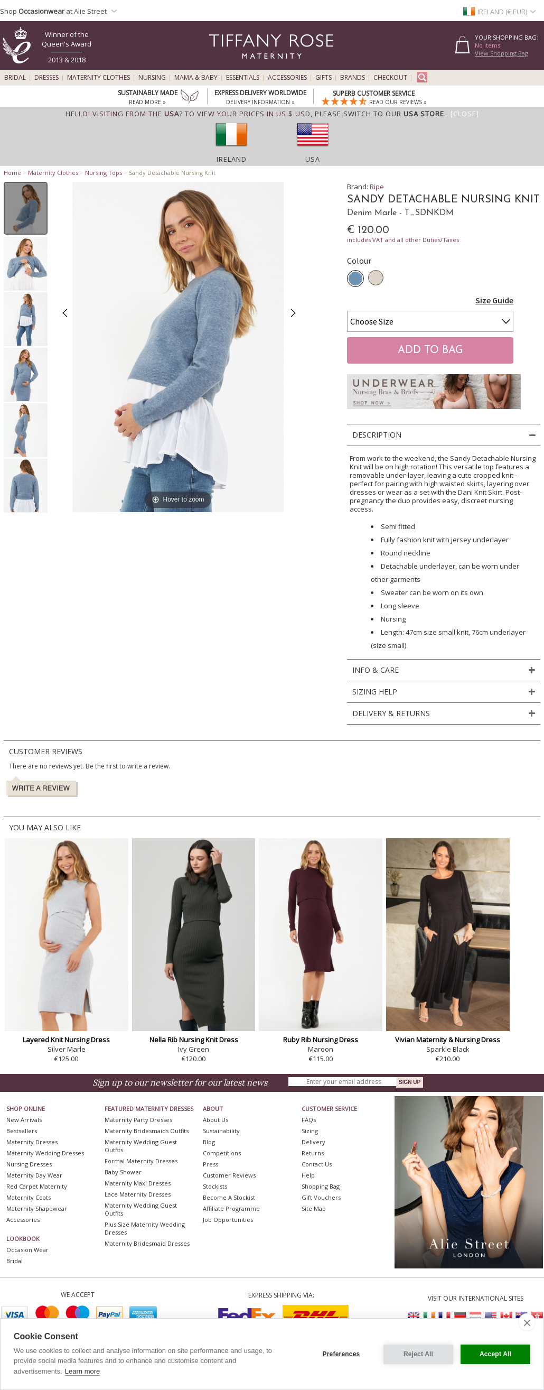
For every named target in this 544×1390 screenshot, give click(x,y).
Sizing (310, 1131)
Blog (209, 1142)
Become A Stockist (229, 1197)
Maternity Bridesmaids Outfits (147, 1131)
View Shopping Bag (501, 53)
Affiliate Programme (231, 1208)
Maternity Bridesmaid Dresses (147, 1243)
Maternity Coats (28, 1197)
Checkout (390, 78)
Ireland (232, 159)
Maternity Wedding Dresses (45, 1153)
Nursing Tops (103, 173)
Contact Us (317, 1164)
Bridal (15, 78)
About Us (215, 1120)
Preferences (341, 1354)
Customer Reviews (229, 1175)
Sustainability (221, 1131)
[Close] (465, 113)
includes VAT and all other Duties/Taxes (403, 240)
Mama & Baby (196, 78)
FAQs (309, 1120)
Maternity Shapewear (36, 1208)
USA (312, 159)
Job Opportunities (228, 1220)
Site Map (314, 1208)
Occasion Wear (27, 1250)
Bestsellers (21, 1131)
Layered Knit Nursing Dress (66, 1039)
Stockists (215, 1186)
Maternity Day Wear (34, 1175)
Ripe (377, 186)
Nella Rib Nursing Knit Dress (193, 1039)
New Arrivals (24, 1120)
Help (308, 1175)
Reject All (418, 1354)
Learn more (82, 1371)
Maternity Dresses (32, 1142)
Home (12, 173)
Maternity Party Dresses (138, 1120)
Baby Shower (123, 1172)
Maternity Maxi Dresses (138, 1183)
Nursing (152, 78)
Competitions (222, 1153)
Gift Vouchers (321, 1197)
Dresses (46, 78)
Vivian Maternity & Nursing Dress (447, 1039)
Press (210, 1164)
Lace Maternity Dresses (138, 1194)
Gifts (323, 78)
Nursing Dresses (29, 1164)
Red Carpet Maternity (36, 1186)
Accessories (287, 78)
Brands (352, 78)
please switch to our (379, 113)
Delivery (313, 1142)
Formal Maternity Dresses (141, 1161)
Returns (313, 1153)
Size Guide (494, 300)
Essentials (242, 78)
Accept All (495, 1354)
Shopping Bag (321, 1186)
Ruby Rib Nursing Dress (320, 1039)
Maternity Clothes (98, 78)
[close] (527, 1322)
